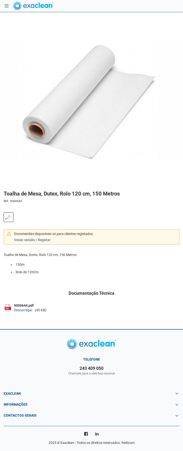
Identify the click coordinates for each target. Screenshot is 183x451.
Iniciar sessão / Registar (32, 240)
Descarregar (23, 310)
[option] (91, 100)
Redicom (128, 443)
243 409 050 (91, 368)
